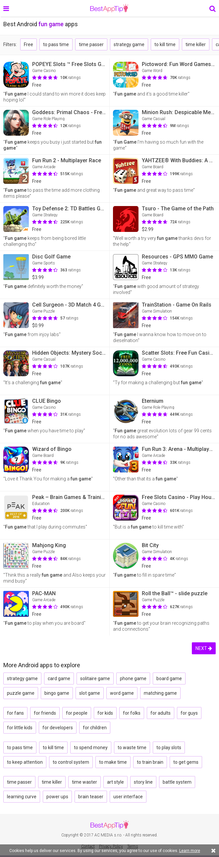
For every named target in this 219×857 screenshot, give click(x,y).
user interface (128, 796)
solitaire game (95, 678)
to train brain (150, 762)
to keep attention (25, 762)
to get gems (185, 762)
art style (115, 782)
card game (59, 678)
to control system (71, 762)
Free (28, 44)
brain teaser (90, 796)
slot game (89, 693)
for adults (160, 713)
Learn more (189, 850)
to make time (113, 762)
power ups (57, 796)
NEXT (203, 648)
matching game (160, 693)
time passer (91, 44)
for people (76, 713)
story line (143, 782)
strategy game (129, 44)
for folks (131, 713)
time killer (196, 44)
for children (95, 727)
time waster (84, 782)
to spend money (91, 747)
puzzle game (20, 693)
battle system (177, 782)
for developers (57, 727)
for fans (15, 713)
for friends (45, 713)
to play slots (168, 747)
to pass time (56, 44)
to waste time (132, 747)
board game (169, 678)
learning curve (21, 796)
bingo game (56, 693)
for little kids (19, 727)
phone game (133, 678)
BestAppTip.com (109, 8)
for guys (189, 713)
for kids (105, 713)
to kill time (165, 44)
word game (122, 693)
